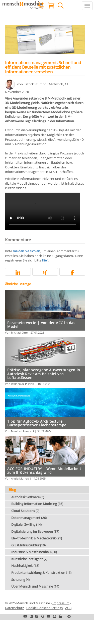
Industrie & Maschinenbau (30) (34, 552)
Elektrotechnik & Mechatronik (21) (36, 538)
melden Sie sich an (26, 251)
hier (45, 260)
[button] (18, 272)
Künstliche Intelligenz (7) (29, 559)
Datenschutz (14, 608)
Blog (12, 489)
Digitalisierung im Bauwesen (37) (35, 531)
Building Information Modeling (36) (37, 503)
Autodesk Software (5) (27, 497)
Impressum (60, 603)
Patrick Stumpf (35, 84)
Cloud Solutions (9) (25, 510)
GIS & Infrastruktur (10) (28, 545)
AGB (68, 608)
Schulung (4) (20, 579)
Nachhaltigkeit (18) (25, 565)
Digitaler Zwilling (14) (26, 524)
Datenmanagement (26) (29, 517)
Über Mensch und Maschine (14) (35, 586)
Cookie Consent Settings (44, 608)
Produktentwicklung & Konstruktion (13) (41, 572)
